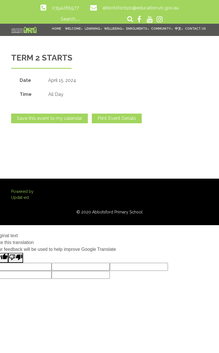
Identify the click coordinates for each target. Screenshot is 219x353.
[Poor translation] (15, 258)
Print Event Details (117, 118)
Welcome (73, 28)
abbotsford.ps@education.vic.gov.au (140, 8)
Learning (92, 28)
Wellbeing (113, 28)
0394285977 (65, 8)
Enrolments (136, 28)
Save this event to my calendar (49, 118)
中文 (178, 28)
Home (56, 28)
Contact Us (195, 28)
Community (161, 28)
